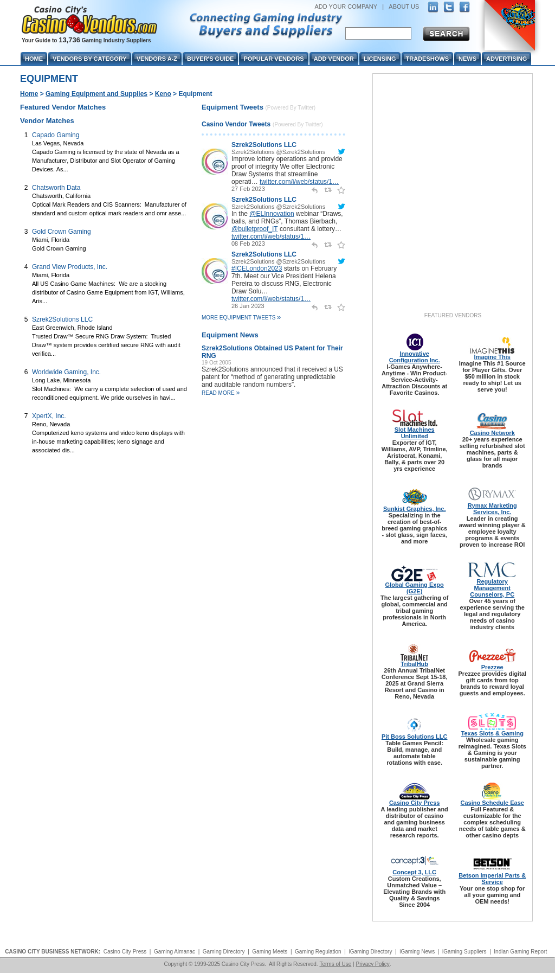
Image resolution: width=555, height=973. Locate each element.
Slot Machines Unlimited (415, 432)
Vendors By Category (90, 58)
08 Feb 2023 (248, 243)
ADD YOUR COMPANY (345, 6)
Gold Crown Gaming (61, 231)
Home (29, 94)
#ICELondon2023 (256, 268)
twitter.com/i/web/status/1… (299, 181)
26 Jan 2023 (247, 306)
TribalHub (414, 664)
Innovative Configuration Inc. (414, 356)
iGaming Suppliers (464, 952)
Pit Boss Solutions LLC (415, 736)
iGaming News (417, 952)
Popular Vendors (273, 58)
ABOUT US (404, 6)
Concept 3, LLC (414, 872)
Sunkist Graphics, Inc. (414, 508)
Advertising (506, 58)
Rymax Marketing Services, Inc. (492, 508)
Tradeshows (427, 58)
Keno (163, 94)
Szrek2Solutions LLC (62, 319)
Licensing (380, 58)
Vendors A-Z (157, 58)
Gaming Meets (269, 952)
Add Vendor (334, 58)
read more (221, 393)
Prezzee (492, 667)
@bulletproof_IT (254, 229)
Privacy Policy (372, 964)
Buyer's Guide (210, 58)
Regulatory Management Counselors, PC (492, 588)
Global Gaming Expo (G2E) (414, 587)
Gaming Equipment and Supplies (96, 94)
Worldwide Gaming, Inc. (66, 372)
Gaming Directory (224, 952)
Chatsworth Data (56, 187)
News (467, 58)
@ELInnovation (271, 213)
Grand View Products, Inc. (69, 267)
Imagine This (492, 357)
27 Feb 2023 (248, 188)
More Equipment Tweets (241, 318)
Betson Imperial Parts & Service (492, 878)
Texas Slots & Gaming (492, 733)
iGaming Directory (370, 952)
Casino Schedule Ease (492, 802)
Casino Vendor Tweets (236, 124)
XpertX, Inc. (49, 416)
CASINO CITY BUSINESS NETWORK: (52, 952)
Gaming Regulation (318, 952)
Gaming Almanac (174, 952)
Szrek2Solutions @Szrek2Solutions (278, 152)
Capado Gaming (55, 135)
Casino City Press (414, 802)
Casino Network (492, 433)
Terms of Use (335, 964)
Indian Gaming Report (520, 952)
